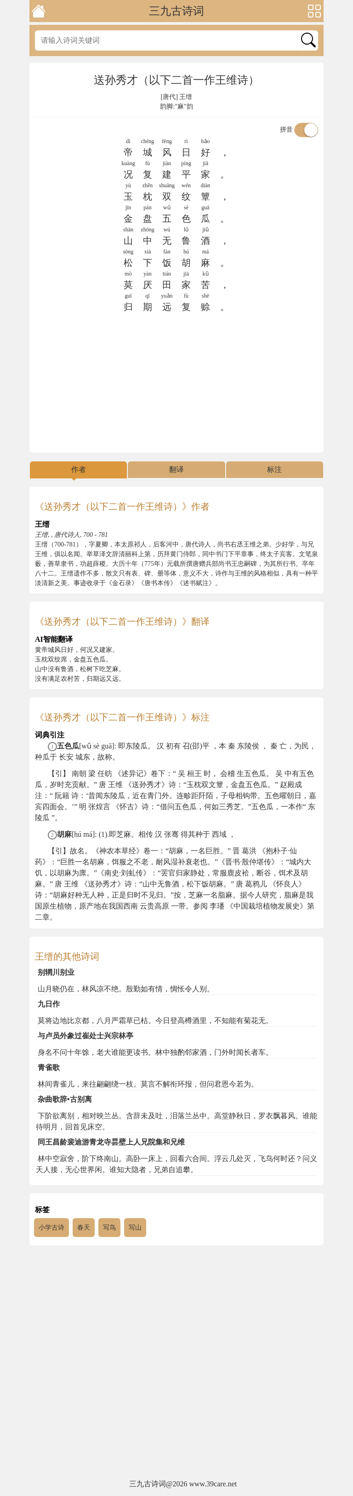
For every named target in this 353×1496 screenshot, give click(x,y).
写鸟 (109, 1227)
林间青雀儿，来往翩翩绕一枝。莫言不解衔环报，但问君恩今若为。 (148, 1084)
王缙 (185, 96)
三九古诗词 (176, 11)
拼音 (299, 129)
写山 (135, 1227)
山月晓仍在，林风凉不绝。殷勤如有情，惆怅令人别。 (126, 989)
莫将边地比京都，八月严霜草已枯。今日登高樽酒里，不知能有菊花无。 (155, 1020)
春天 (83, 1227)
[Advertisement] (176, 382)
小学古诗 (51, 1227)
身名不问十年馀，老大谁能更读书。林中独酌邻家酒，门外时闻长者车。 (155, 1052)
